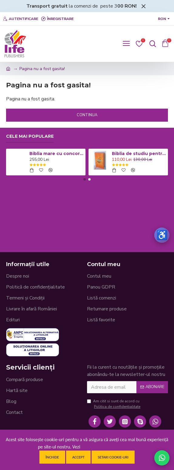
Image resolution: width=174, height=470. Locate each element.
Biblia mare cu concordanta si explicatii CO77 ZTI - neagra (56, 153)
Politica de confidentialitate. (108, 447)
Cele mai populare (30, 136)
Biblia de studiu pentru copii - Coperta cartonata (139, 153)
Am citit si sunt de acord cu (114, 404)
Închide (52, 457)
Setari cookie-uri (113, 457)
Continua (87, 115)
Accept (78, 457)
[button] (84, 179)
